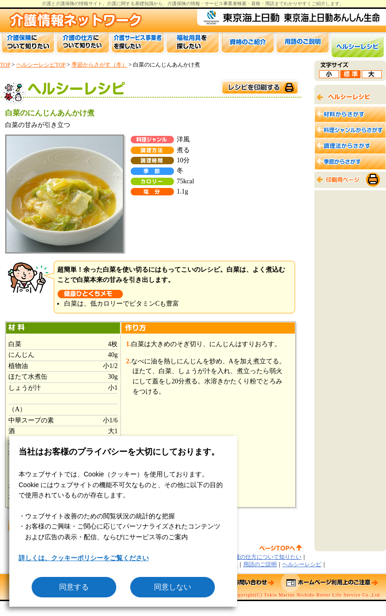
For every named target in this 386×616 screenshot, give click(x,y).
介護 (111, 3)
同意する (74, 587)
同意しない (172, 587)
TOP (5, 64)
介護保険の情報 (183, 3)
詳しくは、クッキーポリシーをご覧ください (84, 558)
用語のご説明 (260, 564)
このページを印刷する (259, 88)
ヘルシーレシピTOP (41, 64)
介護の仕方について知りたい (265, 557)
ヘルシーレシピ (301, 564)
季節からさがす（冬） (99, 64)
